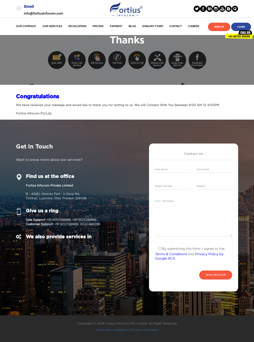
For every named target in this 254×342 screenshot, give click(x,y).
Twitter (197, 9)
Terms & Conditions (171, 254)
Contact (175, 26)
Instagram (216, 9)
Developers (77, 26)
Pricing (97, 26)
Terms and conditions (112, 329)
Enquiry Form (152, 26)
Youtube (222, 9)
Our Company (26, 26)
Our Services (52, 26)
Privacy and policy (144, 329)
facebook (203, 9)
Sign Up (219, 27)
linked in (209, 9)
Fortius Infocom (126, 9)
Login (241, 27)
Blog (132, 26)
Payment (116, 26)
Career (193, 26)
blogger (228, 9)
